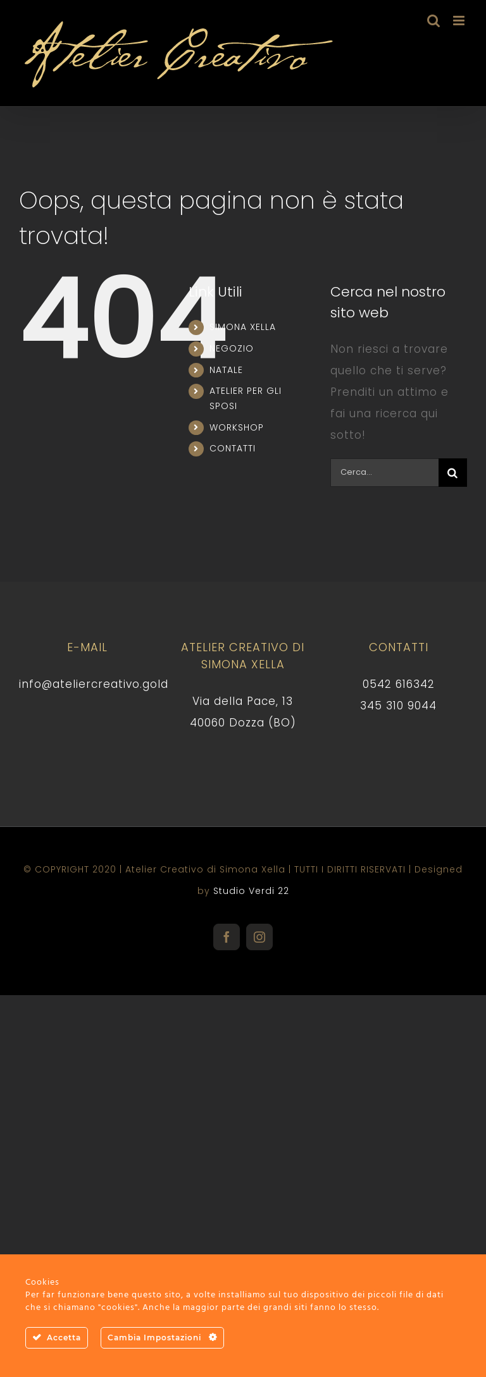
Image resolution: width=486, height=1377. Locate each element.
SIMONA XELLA (242, 327)
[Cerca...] (384, 472)
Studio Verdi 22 (251, 890)
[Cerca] (453, 472)
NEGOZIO (231, 348)
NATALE (226, 370)
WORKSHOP (236, 427)
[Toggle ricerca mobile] (433, 20)
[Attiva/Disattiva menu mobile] (460, 20)
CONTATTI (232, 448)
